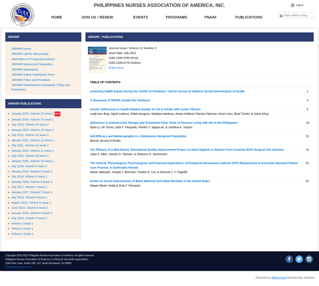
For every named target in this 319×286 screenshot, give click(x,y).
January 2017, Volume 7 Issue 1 (31, 192)
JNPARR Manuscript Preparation (32, 64)
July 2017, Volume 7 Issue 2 (29, 187)
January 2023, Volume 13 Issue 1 (32, 129)
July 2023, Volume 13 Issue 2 (30, 124)
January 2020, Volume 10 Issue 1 (32, 161)
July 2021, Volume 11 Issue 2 (30, 145)
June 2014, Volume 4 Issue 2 (29, 207)
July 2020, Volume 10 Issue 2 (30, 155)
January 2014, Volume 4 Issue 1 (31, 213)
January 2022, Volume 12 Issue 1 (32, 140)
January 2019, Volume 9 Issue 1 (31, 171)
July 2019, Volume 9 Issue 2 (29, 166)
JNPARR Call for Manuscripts (30, 53)
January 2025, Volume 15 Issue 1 (32, 113)
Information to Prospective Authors (33, 59)
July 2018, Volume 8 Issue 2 (29, 176)
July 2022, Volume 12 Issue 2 (30, 135)
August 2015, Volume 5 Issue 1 (31, 202)
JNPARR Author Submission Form (33, 74)
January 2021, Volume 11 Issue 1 (32, 150)
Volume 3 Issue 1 (22, 223)
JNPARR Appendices (24, 69)
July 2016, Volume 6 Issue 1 (29, 197)
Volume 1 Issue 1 (22, 233)
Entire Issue (116, 67)
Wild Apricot (278, 277)
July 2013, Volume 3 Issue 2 (29, 218)
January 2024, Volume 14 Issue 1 (32, 119)
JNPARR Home (21, 48)
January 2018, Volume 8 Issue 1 (31, 181)
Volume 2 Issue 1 (22, 228)
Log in (299, 5)
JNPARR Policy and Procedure (30, 80)
